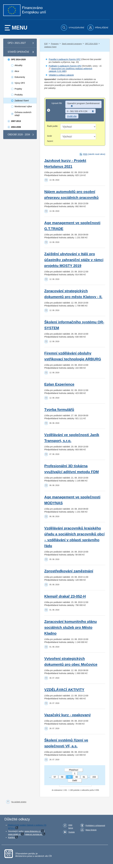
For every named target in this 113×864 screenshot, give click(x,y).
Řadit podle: (52, 126)
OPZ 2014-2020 (91, 44)
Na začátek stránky (18, 802)
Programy (55, 44)
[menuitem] (73, 28)
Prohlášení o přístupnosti (95, 826)
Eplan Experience (59, 384)
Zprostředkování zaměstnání (68, 571)
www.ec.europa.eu (33, 834)
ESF (46, 44)
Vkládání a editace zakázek (61, 75)
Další (74, 780)
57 (55, 777)
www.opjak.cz (14, 834)
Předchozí (73, 770)
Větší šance (70, 826)
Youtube (71, 832)
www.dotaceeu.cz (33, 831)
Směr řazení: (50, 138)
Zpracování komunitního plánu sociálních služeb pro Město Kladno (70, 627)
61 (84, 777)
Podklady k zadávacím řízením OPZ (65, 66)
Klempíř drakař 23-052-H (65, 596)
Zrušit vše (72, 116)
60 (76, 777)
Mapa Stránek (91, 830)
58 (62, 777)
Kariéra (11, 837)
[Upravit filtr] (75, 110)
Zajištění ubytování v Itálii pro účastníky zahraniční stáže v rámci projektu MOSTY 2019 (73, 260)
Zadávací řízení (50, 47)
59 (69, 777)
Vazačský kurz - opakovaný (67, 715)
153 (94, 777)
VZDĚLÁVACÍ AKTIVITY (64, 690)
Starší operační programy (72, 44)
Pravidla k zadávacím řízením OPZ (64, 59)
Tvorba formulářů (59, 410)
